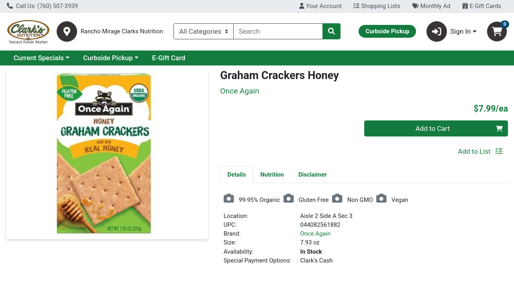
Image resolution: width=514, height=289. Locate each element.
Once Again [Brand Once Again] (315, 233)
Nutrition (272, 174)
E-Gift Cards (481, 6)
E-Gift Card (169, 58)
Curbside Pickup (108, 58)
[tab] (236, 174)
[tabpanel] (364, 232)
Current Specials (39, 58)
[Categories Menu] (203, 31)
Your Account (320, 6)
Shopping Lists (376, 6)
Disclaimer (312, 174)
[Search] (278, 31)
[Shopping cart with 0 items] (497, 31)
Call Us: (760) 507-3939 (42, 6)
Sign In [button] (448, 31)
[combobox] (278, 31)
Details (236, 174)
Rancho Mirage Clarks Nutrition (122, 31)
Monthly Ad (431, 6)
